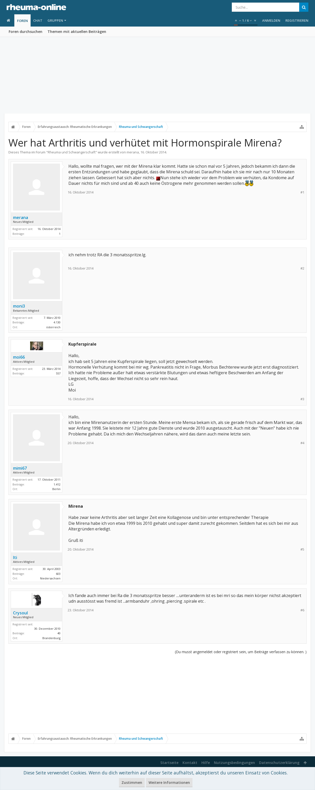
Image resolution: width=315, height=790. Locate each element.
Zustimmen (132, 782)
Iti (15, 557)
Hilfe (205, 762)
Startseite (169, 762)
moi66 (19, 357)
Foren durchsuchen (25, 31)
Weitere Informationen (169, 782)
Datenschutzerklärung (279, 762)
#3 (302, 399)
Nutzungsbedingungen (234, 762)
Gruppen (55, 20)
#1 (302, 192)
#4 (302, 443)
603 (58, 574)
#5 (302, 549)
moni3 (19, 306)
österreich (53, 327)
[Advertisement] (157, 75)
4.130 (57, 322)
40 (58, 633)
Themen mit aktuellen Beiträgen (76, 31)
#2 (302, 268)
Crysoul (20, 612)
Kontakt (190, 762)
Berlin (56, 489)
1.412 (57, 484)
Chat (37, 20)
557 (58, 373)
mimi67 (20, 468)
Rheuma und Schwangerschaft (71, 152)
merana (133, 152)
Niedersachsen (50, 578)
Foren (22, 20)
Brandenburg (51, 638)
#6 (302, 610)
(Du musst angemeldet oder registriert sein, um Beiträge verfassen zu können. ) (241, 651)
